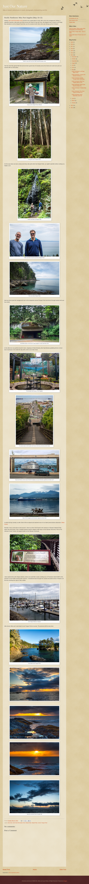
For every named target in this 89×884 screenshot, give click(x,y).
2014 (72, 52)
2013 (72, 55)
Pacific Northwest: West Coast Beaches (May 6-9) (78, 85)
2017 (72, 46)
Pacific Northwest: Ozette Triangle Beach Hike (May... (78, 78)
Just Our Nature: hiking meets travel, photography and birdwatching (77, 29)
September (74, 61)
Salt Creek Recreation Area (15, 20)
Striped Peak (34, 822)
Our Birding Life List (73, 18)
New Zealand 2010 (73, 20)
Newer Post (6, 869)
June (73, 67)
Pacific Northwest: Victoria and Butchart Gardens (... (78, 75)
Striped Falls (28, 822)
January (74, 102)
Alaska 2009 (72, 22)
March (73, 100)
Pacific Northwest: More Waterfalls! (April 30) (77, 95)
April (73, 98)
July (73, 65)
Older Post (63, 869)
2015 (72, 50)
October (74, 58)
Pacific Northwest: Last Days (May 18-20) (78, 72)
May (73, 69)
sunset (39, 822)
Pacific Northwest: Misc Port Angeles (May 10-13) (78, 82)
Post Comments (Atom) (14, 872)
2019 (72, 44)
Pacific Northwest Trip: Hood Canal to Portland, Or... (78, 92)
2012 (72, 105)
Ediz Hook (10, 822)
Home (35, 869)
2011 (72, 107)
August (73, 63)
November (74, 56)
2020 (72, 42)
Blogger (65, 881)
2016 (72, 48)
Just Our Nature (15, 6)
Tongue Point (44, 822)
